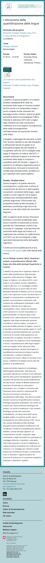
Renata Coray (25, 33)
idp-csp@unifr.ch (9, 487)
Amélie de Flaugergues (20, 36)
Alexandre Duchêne (11, 33)
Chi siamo (7, 516)
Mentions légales (10, 530)
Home (5, 503)
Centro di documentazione (13, 509)
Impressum (7, 526)
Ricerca (6, 506)
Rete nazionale (9, 513)
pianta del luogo (18, 484)
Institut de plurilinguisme (13, 523)
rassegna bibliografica (12, 250)
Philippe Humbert (10, 46)
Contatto (6, 484)
